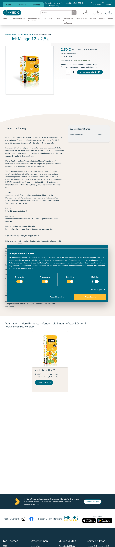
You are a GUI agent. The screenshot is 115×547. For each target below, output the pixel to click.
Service (36, 4)
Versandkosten (93, 50)
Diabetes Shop (10, 34)
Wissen (22, 4)
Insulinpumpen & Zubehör (34, 19)
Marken (20, 34)
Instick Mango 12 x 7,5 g (46, 370)
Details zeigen (96, 290)
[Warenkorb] (108, 12)
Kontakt (107, 4)
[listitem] (50, 361)
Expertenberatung (51, 6)
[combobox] (58, 12)
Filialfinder (97, 4)
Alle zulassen (90, 297)
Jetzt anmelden (93, 501)
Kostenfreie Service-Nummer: (63, 3)
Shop (8, 4)
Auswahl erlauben (57, 297)
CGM (58, 18)
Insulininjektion (19, 18)
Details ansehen (43, 382)
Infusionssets (48, 18)
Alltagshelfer (81, 18)
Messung (6, 18)
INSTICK (28, 34)
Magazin (93, 18)
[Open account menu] (86, 12)
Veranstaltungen (106, 18)
